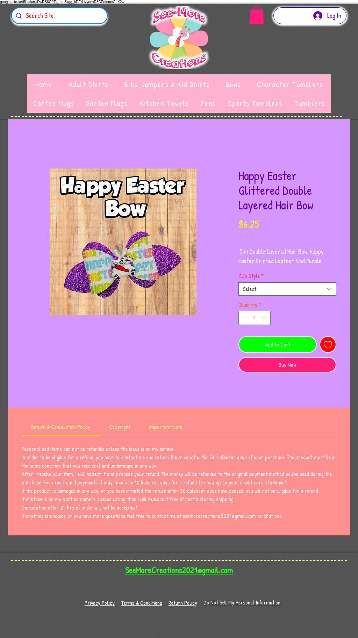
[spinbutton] (254, 318)
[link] (60, 427)
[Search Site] (59, 15)
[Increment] (265, 318)
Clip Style (250, 276)
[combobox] (287, 289)
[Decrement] (244, 318)
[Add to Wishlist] (328, 344)
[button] (256, 15)
